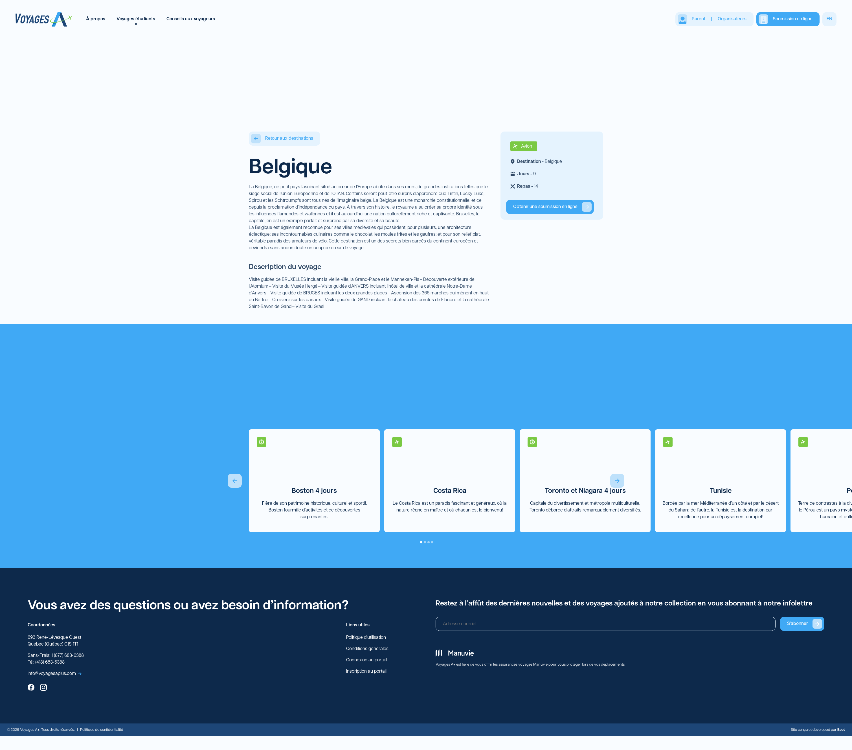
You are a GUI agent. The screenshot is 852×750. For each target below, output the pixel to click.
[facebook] (31, 688)
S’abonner (804, 624)
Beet (841, 730)
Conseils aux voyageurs (190, 19)
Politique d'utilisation (366, 638)
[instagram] (43, 688)
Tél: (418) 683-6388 (46, 663)
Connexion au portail (366, 660)
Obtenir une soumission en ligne (552, 207)
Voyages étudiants (136, 19)
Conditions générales (367, 649)
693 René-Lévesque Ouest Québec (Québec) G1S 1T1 (54, 641)
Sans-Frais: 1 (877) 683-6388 (56, 656)
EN (829, 19)
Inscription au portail (366, 672)
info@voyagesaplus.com (55, 674)
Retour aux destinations (282, 139)
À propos (95, 19)
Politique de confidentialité (101, 730)
